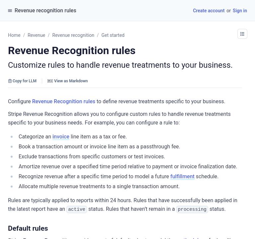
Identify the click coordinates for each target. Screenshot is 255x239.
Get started (113, 35)
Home (14, 35)
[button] (51, 228)
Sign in (240, 10)
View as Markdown (67, 81)
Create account (208, 10)
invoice (60, 136)
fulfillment (182, 176)
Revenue (36, 35)
